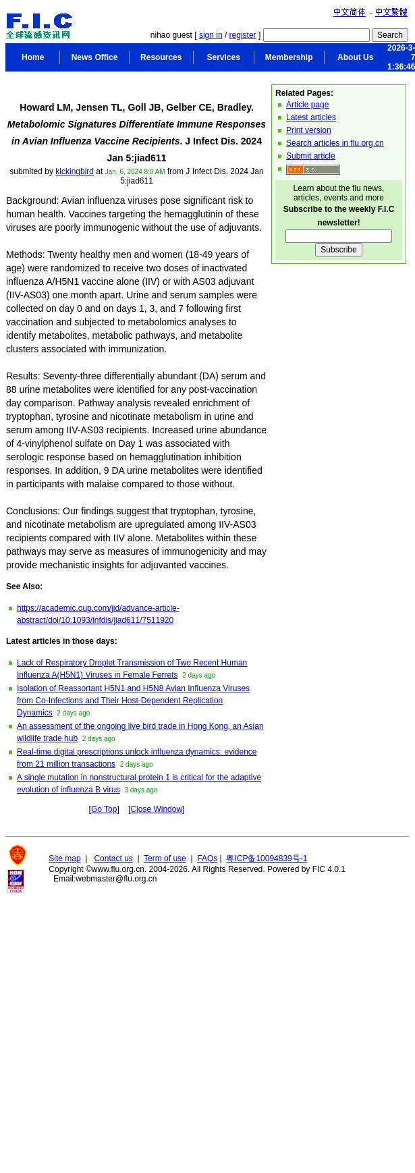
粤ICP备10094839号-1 (266, 858)
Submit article (310, 156)
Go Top (104, 809)
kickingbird (74, 171)
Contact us (113, 858)
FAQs (207, 858)
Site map (64, 858)
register (242, 35)
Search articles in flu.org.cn (335, 143)
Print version (308, 130)
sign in (211, 35)
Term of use (165, 858)
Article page (307, 104)
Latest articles (311, 117)
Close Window (156, 809)
